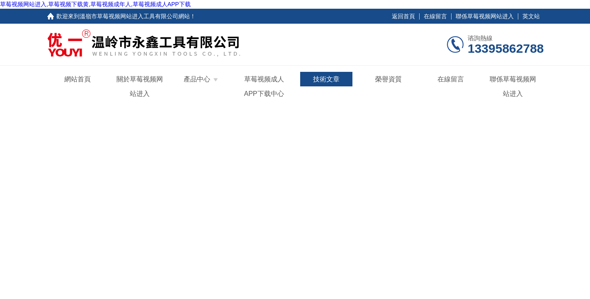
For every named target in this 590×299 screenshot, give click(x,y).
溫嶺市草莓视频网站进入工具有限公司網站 (135, 16)
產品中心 (197, 79)
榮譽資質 (388, 79)
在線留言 (435, 16)
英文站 (531, 16)
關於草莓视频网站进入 (140, 86)
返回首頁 (403, 16)
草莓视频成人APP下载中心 (264, 86)
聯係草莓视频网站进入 (485, 16)
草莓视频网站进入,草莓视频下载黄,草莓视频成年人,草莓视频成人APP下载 (95, 4)
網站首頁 (77, 79)
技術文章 (326, 79)
